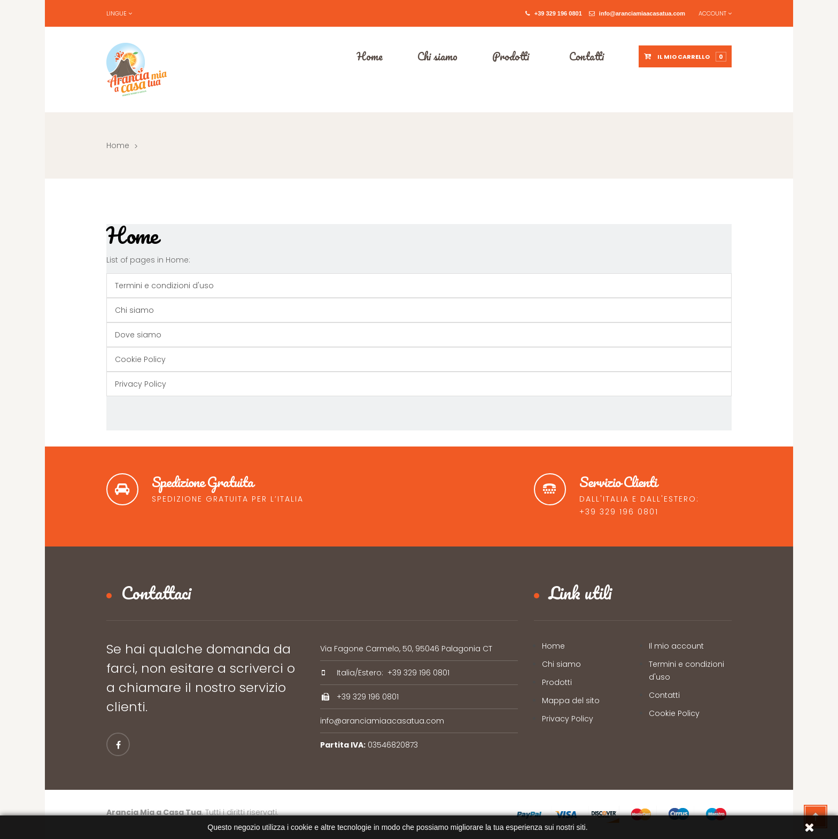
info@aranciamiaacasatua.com (637, 13)
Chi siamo (134, 310)
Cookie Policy (140, 359)
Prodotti (557, 682)
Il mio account (676, 646)
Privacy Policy (140, 384)
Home (117, 145)
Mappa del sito (571, 700)
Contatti (664, 695)
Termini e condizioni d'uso (164, 285)
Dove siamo (138, 334)
